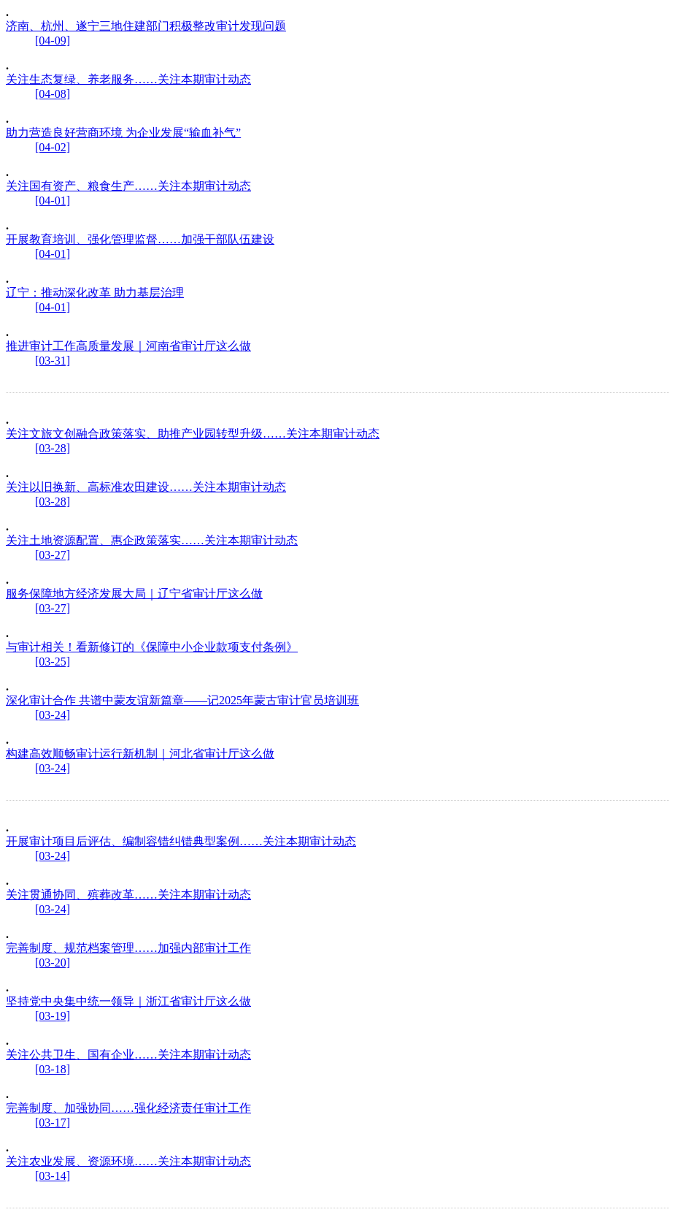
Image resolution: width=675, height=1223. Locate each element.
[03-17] (52, 1122)
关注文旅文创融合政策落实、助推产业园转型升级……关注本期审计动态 (192, 433)
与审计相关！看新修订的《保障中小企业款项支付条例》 (152, 647)
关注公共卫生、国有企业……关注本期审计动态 (128, 1054)
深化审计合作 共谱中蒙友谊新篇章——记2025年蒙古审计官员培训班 (182, 700)
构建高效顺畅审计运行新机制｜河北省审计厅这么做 (140, 753)
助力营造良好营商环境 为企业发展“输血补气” (123, 132)
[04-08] (52, 94)
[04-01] (52, 200)
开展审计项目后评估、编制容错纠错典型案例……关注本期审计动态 (181, 841)
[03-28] (52, 448)
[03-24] (52, 715)
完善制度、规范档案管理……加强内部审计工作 (128, 948)
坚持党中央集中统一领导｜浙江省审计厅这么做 (128, 1001)
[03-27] (52, 555)
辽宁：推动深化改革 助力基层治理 (95, 292)
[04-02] (52, 147)
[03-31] (52, 360)
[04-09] (52, 40)
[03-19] (52, 1016)
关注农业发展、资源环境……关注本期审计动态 (128, 1161)
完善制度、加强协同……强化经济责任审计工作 (128, 1108)
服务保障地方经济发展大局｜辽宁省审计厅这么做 (134, 593)
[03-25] (52, 661)
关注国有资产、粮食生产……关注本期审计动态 (128, 186)
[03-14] (52, 1176)
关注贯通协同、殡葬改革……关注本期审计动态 (128, 894)
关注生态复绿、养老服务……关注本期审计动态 (128, 79)
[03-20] (52, 962)
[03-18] (52, 1069)
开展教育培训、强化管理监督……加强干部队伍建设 (140, 239)
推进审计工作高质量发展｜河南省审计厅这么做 (128, 346)
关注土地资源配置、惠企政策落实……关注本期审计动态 (152, 540)
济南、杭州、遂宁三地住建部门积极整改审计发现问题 (146, 26)
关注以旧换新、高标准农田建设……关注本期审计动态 (146, 487)
